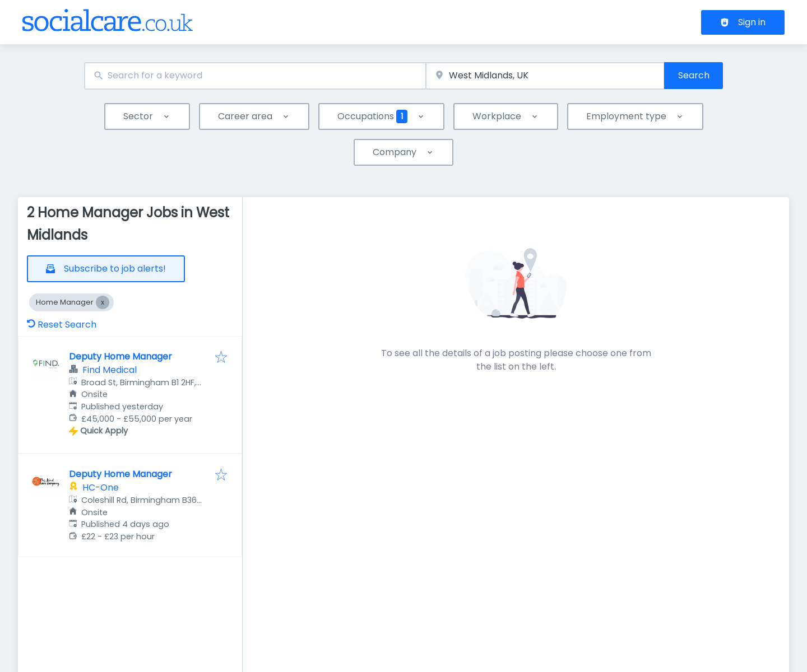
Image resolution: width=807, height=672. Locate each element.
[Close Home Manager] (102, 302)
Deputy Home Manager (120, 356)
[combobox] (255, 76)
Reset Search (61, 324)
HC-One (100, 487)
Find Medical (109, 369)
